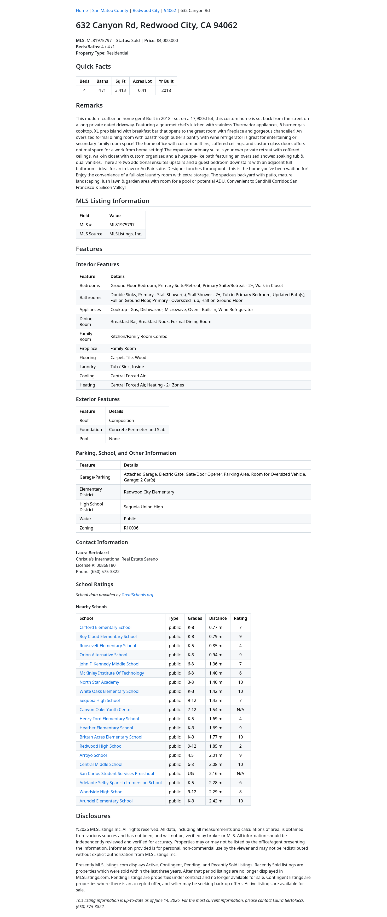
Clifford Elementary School (106, 627)
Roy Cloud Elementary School (108, 636)
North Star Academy (99, 682)
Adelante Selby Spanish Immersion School (121, 782)
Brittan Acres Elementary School (111, 737)
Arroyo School (93, 755)
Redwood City (146, 10)
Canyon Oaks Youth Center (106, 709)
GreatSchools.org (137, 595)
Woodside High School (102, 792)
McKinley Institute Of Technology (112, 673)
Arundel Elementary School (106, 801)
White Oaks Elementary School (110, 691)
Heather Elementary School (106, 728)
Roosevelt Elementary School (108, 645)
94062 (170, 10)
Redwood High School (101, 746)
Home (82, 10)
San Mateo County (110, 10)
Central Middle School (101, 764)
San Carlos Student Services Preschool (117, 773)
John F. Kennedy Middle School (110, 664)
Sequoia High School (100, 700)
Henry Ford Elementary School (109, 719)
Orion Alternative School (104, 655)
